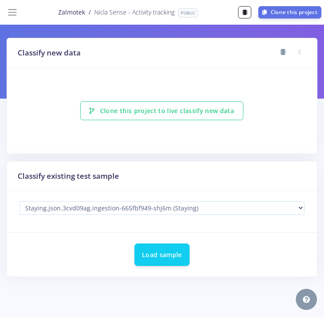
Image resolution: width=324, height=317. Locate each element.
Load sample (162, 255)
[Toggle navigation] (12, 12)
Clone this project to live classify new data (161, 111)
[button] (306, 299)
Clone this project (289, 12)
